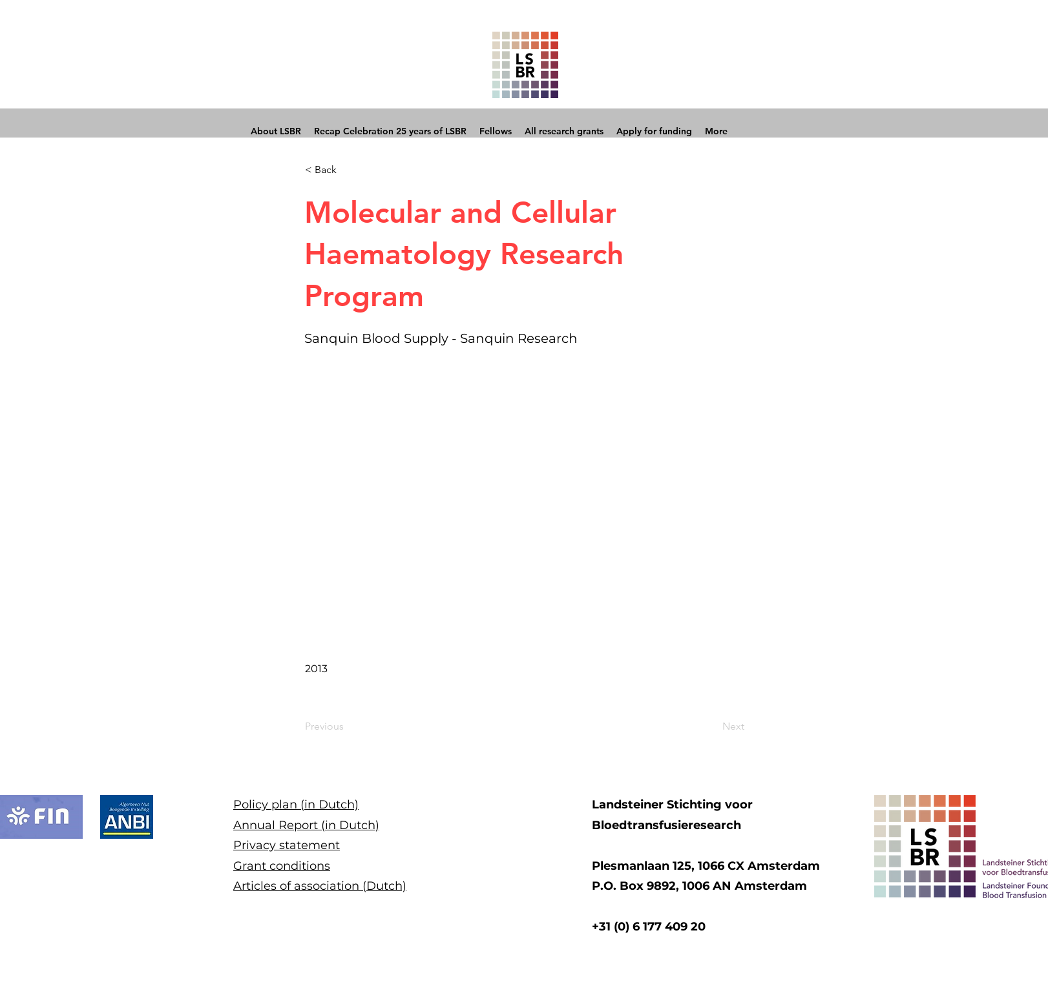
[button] (347, 170)
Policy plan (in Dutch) (296, 804)
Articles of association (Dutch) (319, 886)
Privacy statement (286, 845)
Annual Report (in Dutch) (306, 825)
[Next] (712, 726)
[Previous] (347, 726)
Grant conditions (281, 866)
